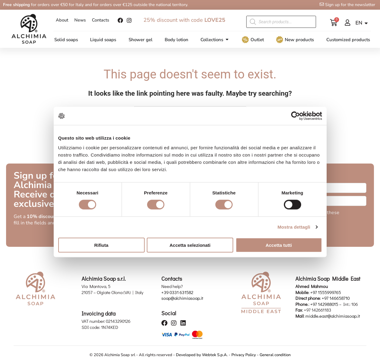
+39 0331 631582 (177, 293)
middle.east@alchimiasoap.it (332, 316)
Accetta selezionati (190, 244)
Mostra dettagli (293, 227)
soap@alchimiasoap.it (182, 299)
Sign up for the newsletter (350, 5)
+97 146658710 (336, 299)
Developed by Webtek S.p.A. (202, 355)
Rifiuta (101, 244)
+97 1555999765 (325, 293)
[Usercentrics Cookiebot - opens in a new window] (295, 116)
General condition (275, 355)
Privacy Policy (243, 355)
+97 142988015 (324, 304)
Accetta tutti (279, 244)
